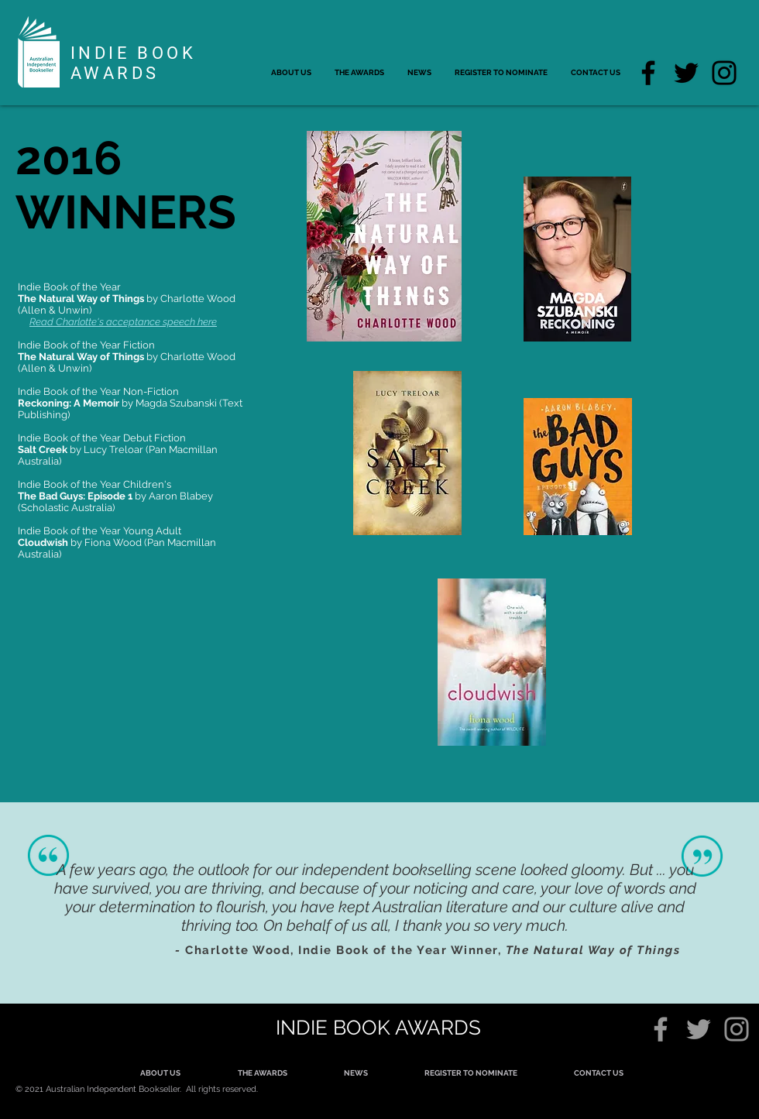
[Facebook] (648, 73)
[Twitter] (686, 73)
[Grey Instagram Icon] (736, 1029)
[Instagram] (724, 73)
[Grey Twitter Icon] (698, 1029)
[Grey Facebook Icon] (660, 1029)
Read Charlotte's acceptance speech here (123, 322)
